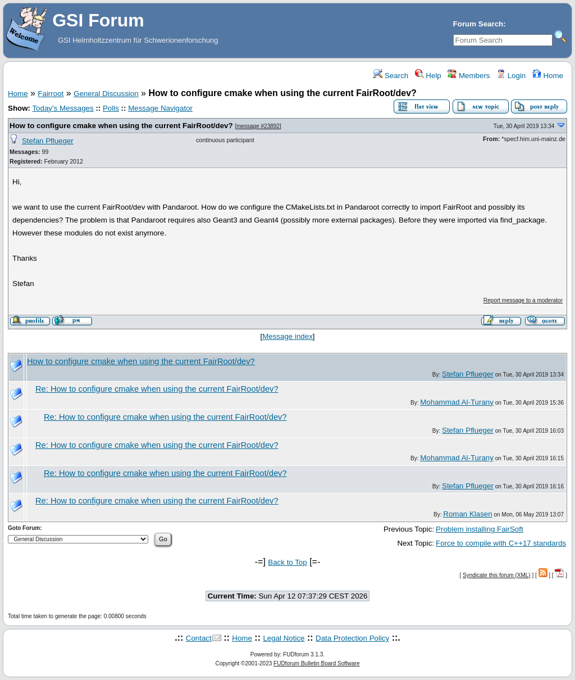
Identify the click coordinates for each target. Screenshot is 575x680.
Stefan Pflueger (48, 141)
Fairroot (50, 93)
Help (428, 75)
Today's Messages (62, 108)
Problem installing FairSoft (479, 529)
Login (511, 75)
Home (547, 75)
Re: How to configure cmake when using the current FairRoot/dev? (157, 388)
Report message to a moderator (523, 300)
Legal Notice (283, 638)
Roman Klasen (467, 514)
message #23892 (258, 126)
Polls (111, 108)
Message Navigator (160, 108)
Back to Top (287, 562)
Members (469, 75)
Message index (287, 336)
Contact (199, 638)
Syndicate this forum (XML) (497, 575)
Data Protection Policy (352, 638)
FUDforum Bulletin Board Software (316, 663)
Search (390, 75)
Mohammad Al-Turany (457, 402)
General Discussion (106, 93)
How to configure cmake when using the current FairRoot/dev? (121, 125)
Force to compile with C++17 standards (501, 543)
